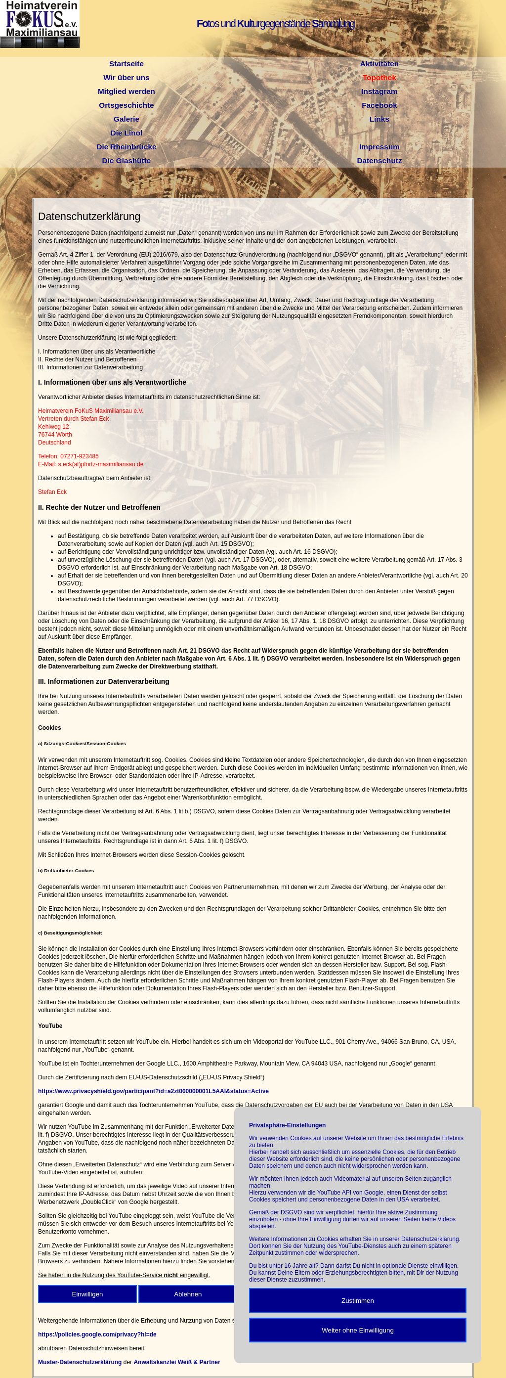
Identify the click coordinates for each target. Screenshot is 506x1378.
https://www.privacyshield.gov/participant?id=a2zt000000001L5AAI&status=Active (153, 1091)
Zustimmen (357, 1300)
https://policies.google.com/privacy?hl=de (97, 1334)
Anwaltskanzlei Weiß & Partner (176, 1362)
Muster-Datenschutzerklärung (80, 1362)
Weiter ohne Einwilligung (358, 1330)
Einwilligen (87, 1294)
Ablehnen (188, 1294)
